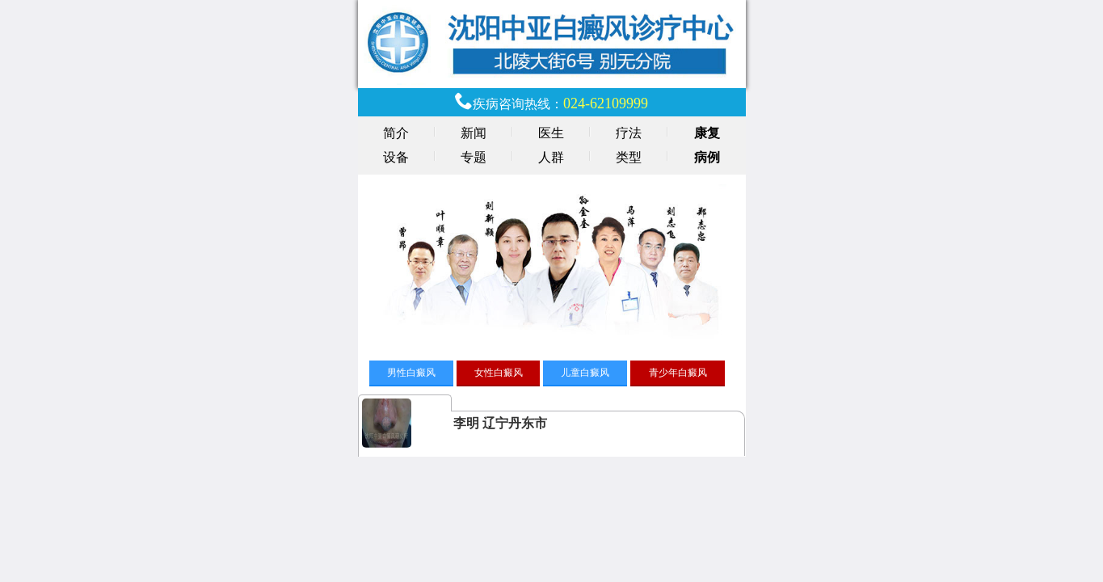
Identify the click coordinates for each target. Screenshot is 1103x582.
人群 (551, 157)
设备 (396, 157)
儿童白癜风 (585, 372)
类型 (629, 157)
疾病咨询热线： (560, 104)
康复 (707, 133)
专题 (473, 157)
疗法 (629, 133)
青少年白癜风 (678, 372)
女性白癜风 (498, 372)
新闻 (473, 133)
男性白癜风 (411, 372)
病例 (707, 157)
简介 (396, 133)
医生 (551, 133)
